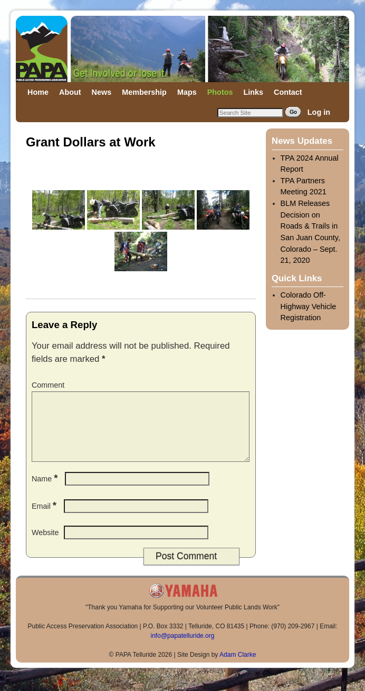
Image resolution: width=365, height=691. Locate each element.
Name (46, 491)
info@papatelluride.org (183, 648)
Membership (144, 92)
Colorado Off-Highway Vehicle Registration (309, 306)
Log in (319, 112)
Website (45, 545)
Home (38, 92)
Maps (187, 92)
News (102, 92)
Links (253, 92)
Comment (48, 385)
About (70, 92)
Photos (220, 92)
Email (45, 519)
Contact (288, 92)
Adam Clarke (237, 667)
